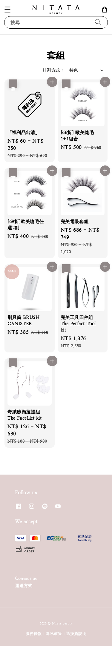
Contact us (26, 578)
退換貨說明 (76, 633)
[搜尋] (98, 22)
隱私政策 (54, 633)
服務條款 (33, 633)
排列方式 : (53, 70)
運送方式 (23, 585)
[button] (7, 9)
